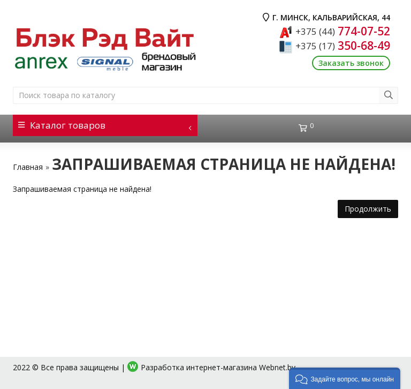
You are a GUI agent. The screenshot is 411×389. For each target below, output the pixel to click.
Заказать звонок (351, 63)
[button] (344, 378)
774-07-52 (342, 31)
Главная (28, 167)
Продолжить (368, 209)
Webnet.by (277, 367)
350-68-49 (342, 45)
